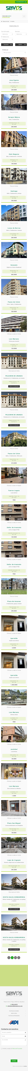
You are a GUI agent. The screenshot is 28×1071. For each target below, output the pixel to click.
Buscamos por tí (21, 2)
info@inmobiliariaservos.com (13, 1006)
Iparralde (14, 638)
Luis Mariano (14, 339)
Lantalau (25, 1066)
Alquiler (8, 44)
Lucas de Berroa (14, 228)
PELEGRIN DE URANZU (14, 376)
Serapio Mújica (14, 117)
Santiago (14, 191)
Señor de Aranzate (14, 527)
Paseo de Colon (14, 302)
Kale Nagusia (14, 154)
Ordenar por (5, 49)
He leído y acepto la (11, 1048)
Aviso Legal (14, 1013)
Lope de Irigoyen (14, 860)
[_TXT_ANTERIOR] (8, 957)
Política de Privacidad (14, 1015)
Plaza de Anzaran (14, 601)
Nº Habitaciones (5, 36)
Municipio (17, 31)
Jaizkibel (14, 749)
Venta (22, 44)
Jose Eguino (14, 80)
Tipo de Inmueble (5, 31)
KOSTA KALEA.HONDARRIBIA (14, 897)
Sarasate (14, 265)
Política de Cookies (14, 1011)
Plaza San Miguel (14, 823)
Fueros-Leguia (14, 490)
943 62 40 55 (14, 1004)
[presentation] (14, 1055)
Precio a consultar (14, 386)
